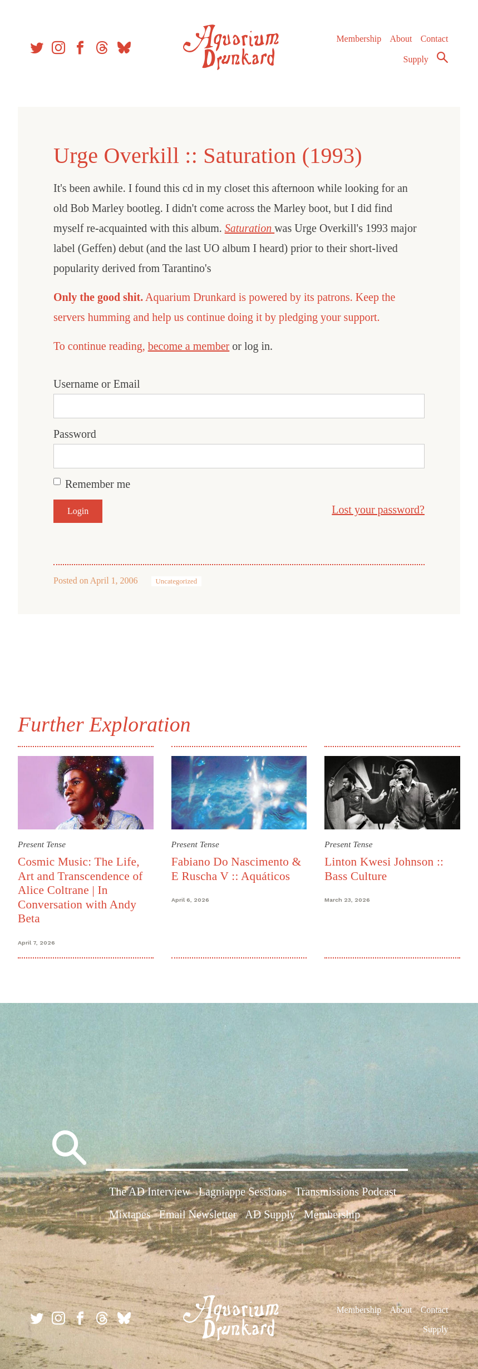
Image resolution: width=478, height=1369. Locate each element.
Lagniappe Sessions (243, 1191)
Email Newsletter (197, 1214)
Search (442, 57)
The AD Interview (149, 1191)
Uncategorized (177, 581)
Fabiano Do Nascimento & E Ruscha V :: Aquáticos (236, 868)
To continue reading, (100, 346)
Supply (415, 59)
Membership (358, 38)
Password (74, 434)
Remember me (97, 484)
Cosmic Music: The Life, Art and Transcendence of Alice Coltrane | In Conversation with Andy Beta (80, 890)
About (401, 38)
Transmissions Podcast (345, 1191)
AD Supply (270, 1214)
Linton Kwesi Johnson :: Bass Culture (383, 868)
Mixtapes (129, 1214)
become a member (189, 346)
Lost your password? (378, 509)
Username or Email (96, 384)
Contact (435, 38)
